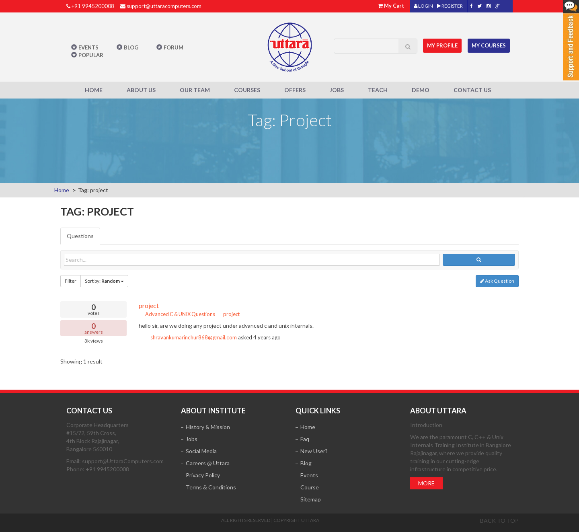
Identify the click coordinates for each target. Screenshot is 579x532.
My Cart (394, 5)
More (426, 483)
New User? (314, 451)
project (149, 305)
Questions (80, 235)
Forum (173, 47)
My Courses (489, 45)
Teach (378, 89)
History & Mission (208, 426)
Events (88, 47)
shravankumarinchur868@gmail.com (193, 337)
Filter (70, 281)
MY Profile (442, 45)
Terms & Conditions (211, 487)
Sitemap (310, 499)
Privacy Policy (203, 475)
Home (94, 89)
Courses (247, 89)
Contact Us (472, 89)
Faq (304, 438)
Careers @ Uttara (208, 463)
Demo (420, 89)
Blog (131, 47)
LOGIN (423, 6)
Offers (295, 89)
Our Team (195, 89)
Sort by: (104, 281)
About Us (141, 89)
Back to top (499, 520)
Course (309, 487)
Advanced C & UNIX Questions (177, 314)
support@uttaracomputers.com (164, 6)
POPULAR (90, 55)
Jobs (337, 89)
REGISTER (450, 6)
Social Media (201, 451)
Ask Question (497, 281)
